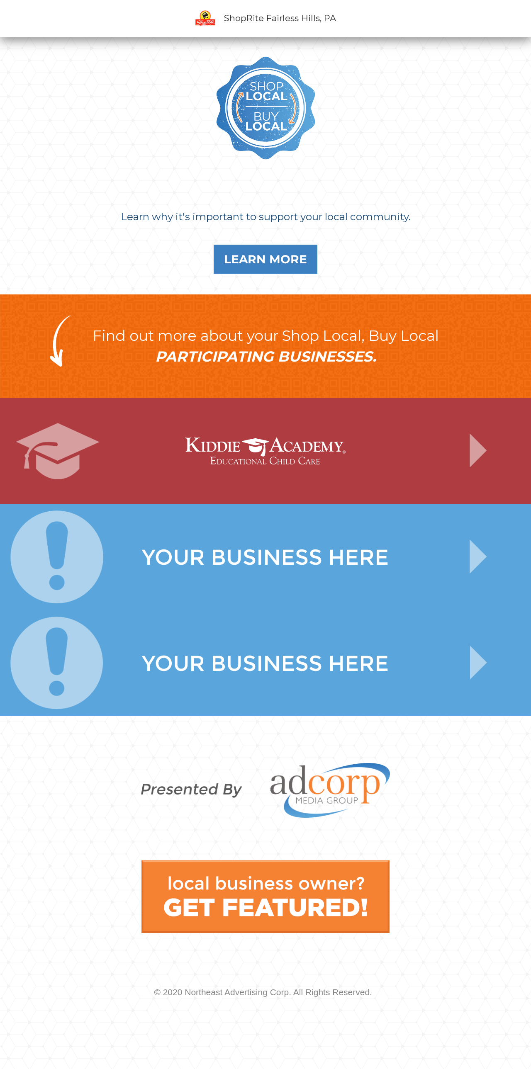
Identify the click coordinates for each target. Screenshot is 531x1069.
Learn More (265, 259)
